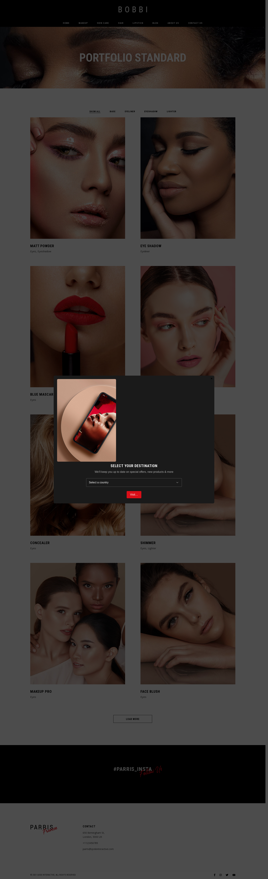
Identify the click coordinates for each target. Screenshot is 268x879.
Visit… (134, 494)
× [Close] (211, 378)
